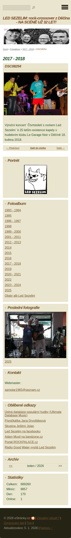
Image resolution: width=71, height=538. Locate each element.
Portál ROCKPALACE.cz (21, 442)
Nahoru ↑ (46, 528)
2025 (8, 290)
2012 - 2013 (13, 242)
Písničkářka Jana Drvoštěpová (25, 420)
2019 (8, 269)
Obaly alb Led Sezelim (20, 295)
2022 (8, 279)
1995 (8, 215)
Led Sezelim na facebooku (23, 431)
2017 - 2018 (28, 49)
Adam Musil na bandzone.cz (24, 436)
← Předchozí (12, 148)
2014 (8, 247)
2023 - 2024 (13, 285)
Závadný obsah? (48, 518)
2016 (8, 258)
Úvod (5, 49)
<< (10, 465)
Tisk (29, 523)
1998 (8, 226)
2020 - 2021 (13, 274)
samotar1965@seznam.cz (22, 389)
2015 (8, 253)
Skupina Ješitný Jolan (19, 426)
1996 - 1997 (13, 221)
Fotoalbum (15, 49)
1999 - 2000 (13, 231)
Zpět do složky (38, 148)
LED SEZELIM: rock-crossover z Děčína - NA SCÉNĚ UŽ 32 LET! (36, 20)
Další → (61, 148)
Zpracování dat (14, 523)
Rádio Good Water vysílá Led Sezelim (30, 447)
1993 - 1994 (13, 210)
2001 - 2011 (13, 237)
